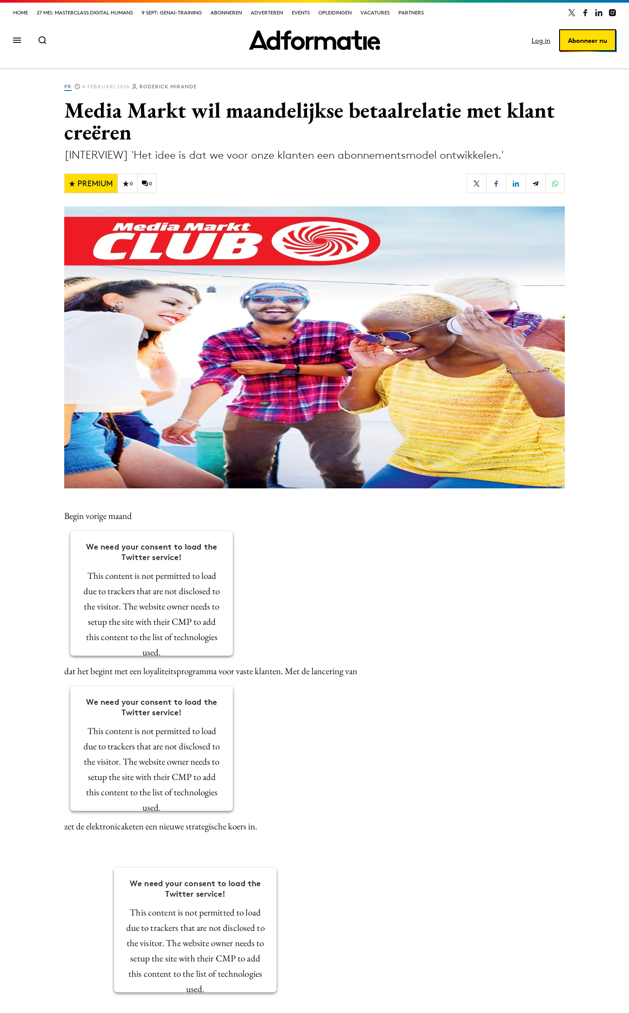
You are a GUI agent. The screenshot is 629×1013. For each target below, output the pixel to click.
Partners (411, 12)
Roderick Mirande (168, 86)
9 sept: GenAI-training (172, 12)
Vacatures (375, 12)
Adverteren (267, 12)
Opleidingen (335, 12)
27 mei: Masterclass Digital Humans (85, 12)
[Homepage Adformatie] (314, 40)
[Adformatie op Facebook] (585, 12)
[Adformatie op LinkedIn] (598, 12)
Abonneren (226, 12)
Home (20, 12)
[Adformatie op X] (571, 12)
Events (301, 12)
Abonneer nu (587, 40)
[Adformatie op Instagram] (612, 12)
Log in (541, 40)
